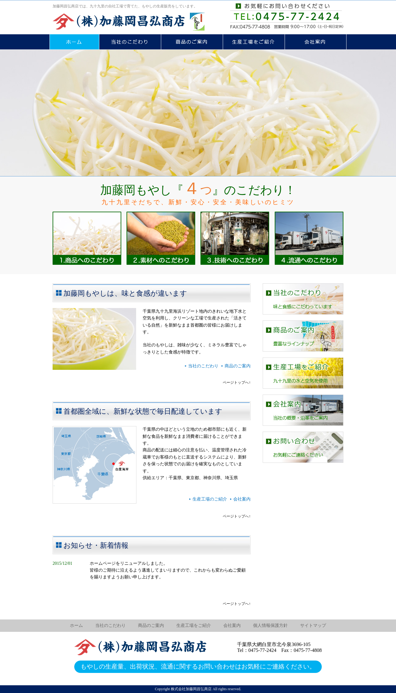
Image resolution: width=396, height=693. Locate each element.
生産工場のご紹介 (209, 499)
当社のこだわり (203, 366)
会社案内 (242, 499)
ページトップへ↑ (237, 382)
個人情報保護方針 (270, 625)
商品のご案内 (238, 366)
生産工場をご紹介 (193, 625)
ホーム (76, 625)
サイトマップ (313, 625)
